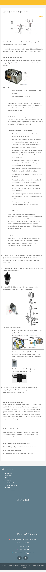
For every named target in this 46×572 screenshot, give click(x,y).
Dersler (7, 488)
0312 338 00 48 (24, 549)
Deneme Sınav (13, 485)
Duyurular (8, 478)
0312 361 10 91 (24, 546)
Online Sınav (12, 482)
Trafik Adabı (12, 490)
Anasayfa (8, 473)
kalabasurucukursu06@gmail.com (24, 553)
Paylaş (41, 16)
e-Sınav (8, 480)
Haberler (8, 475)
